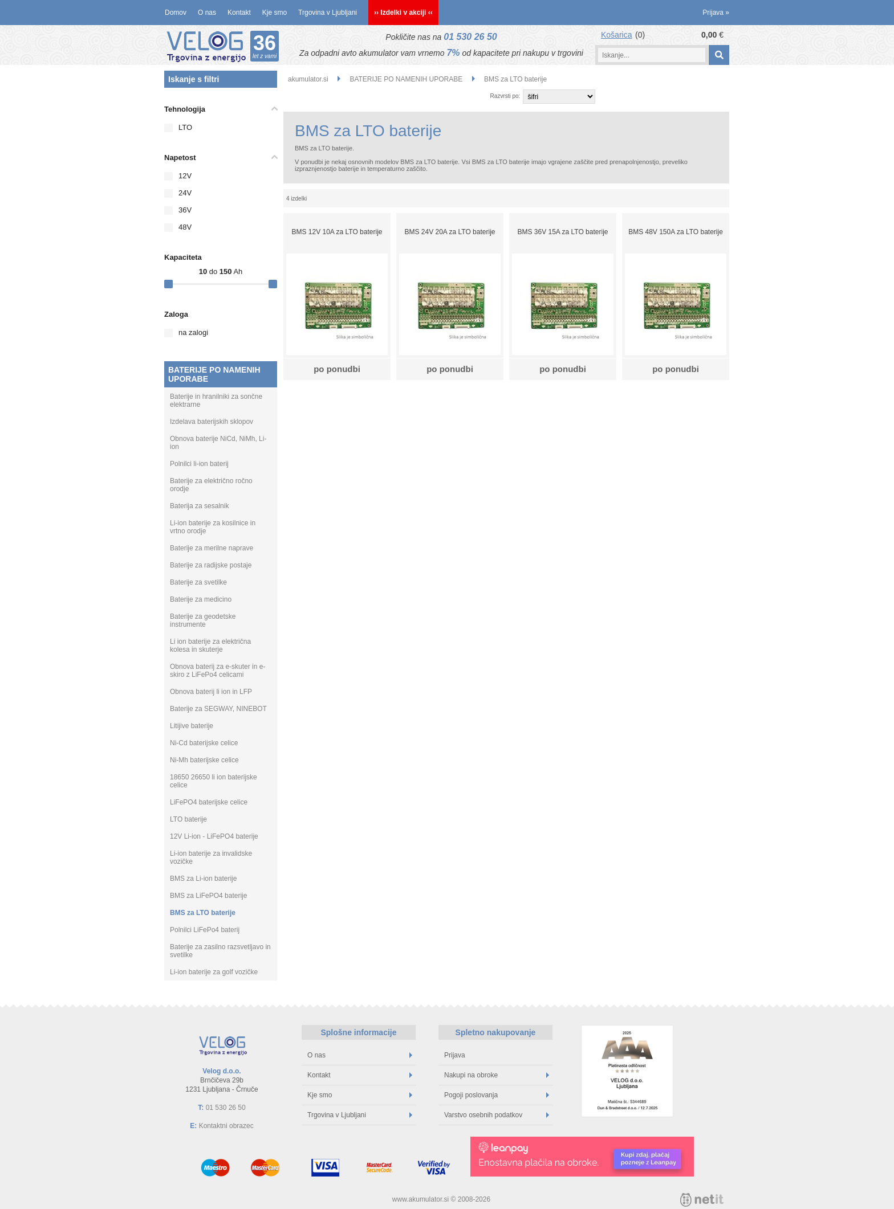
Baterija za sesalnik (199, 506)
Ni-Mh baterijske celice (204, 760)
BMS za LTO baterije (202, 913)
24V (185, 193)
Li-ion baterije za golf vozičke (214, 972)
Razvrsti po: (505, 96)
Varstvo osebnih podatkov (496, 1115)
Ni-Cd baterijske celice (204, 743)
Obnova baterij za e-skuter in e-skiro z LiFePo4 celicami (217, 671)
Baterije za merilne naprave (211, 548)
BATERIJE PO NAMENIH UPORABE (214, 374)
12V (185, 175)
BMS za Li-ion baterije (203, 879)
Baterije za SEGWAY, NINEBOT (218, 709)
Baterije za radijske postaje (210, 565)
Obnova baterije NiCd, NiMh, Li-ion (218, 443)
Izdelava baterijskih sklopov (211, 422)
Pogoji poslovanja (496, 1095)
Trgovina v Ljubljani (327, 13)
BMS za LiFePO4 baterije (208, 896)
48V (185, 227)
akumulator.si (308, 79)
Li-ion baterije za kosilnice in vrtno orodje (212, 527)
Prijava (715, 12)
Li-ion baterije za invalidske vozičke (211, 857)
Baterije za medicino (200, 599)
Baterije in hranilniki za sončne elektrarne (216, 401)
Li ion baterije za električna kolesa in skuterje (210, 645)
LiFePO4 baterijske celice (208, 802)
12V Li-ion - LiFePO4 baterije (214, 836)
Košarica (616, 34)
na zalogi (193, 332)
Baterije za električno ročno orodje (211, 485)
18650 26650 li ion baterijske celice (213, 781)
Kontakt (239, 13)
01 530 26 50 (470, 37)
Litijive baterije (191, 726)
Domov (175, 13)
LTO (185, 127)
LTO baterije (188, 819)
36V (185, 210)
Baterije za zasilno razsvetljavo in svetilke (220, 951)
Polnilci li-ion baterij (199, 464)
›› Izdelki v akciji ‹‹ (403, 13)
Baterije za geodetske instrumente (202, 620)
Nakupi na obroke (496, 1075)
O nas (207, 13)
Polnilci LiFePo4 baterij (204, 930)
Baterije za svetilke (198, 582)
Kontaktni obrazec (226, 1126)
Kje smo (274, 13)
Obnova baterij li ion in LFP (211, 692)
